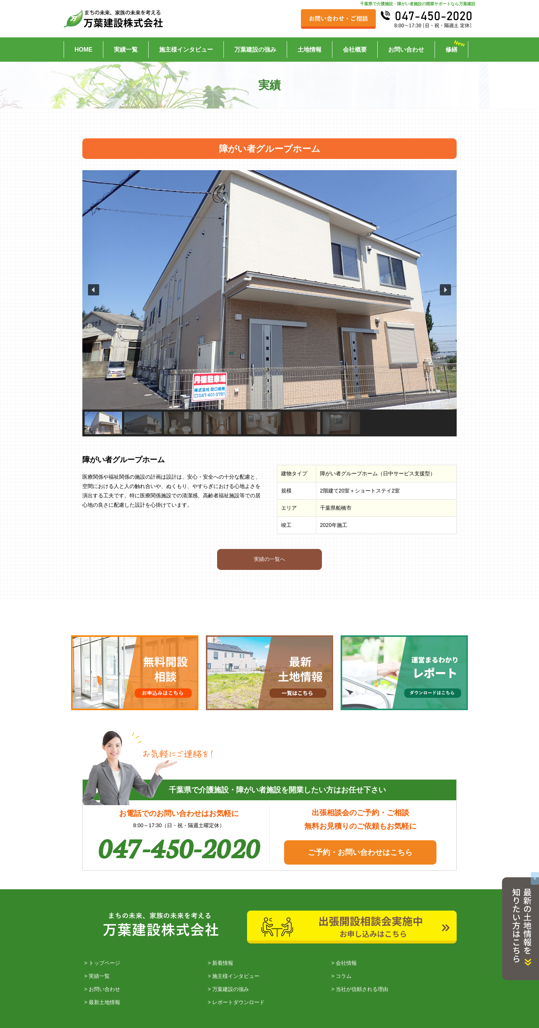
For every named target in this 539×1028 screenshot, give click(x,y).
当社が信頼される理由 (362, 989)
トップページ (104, 963)
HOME (83, 49)
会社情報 (346, 963)
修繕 (451, 49)
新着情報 (222, 963)
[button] (93, 289)
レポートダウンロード (238, 1002)
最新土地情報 (104, 1002)
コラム (343, 976)
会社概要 (355, 49)
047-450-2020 (179, 846)
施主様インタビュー (186, 49)
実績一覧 (126, 49)
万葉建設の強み (255, 49)
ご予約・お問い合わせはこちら (360, 852)
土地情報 (310, 49)
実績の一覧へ (269, 559)
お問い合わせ (406, 49)
